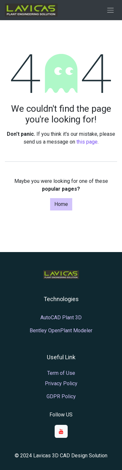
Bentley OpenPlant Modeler (61, 330)
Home (61, 204)
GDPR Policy (61, 396)
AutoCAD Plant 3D (61, 317)
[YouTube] (61, 431)
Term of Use (61, 373)
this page (87, 142)
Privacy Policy (61, 383)
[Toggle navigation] (110, 10)
